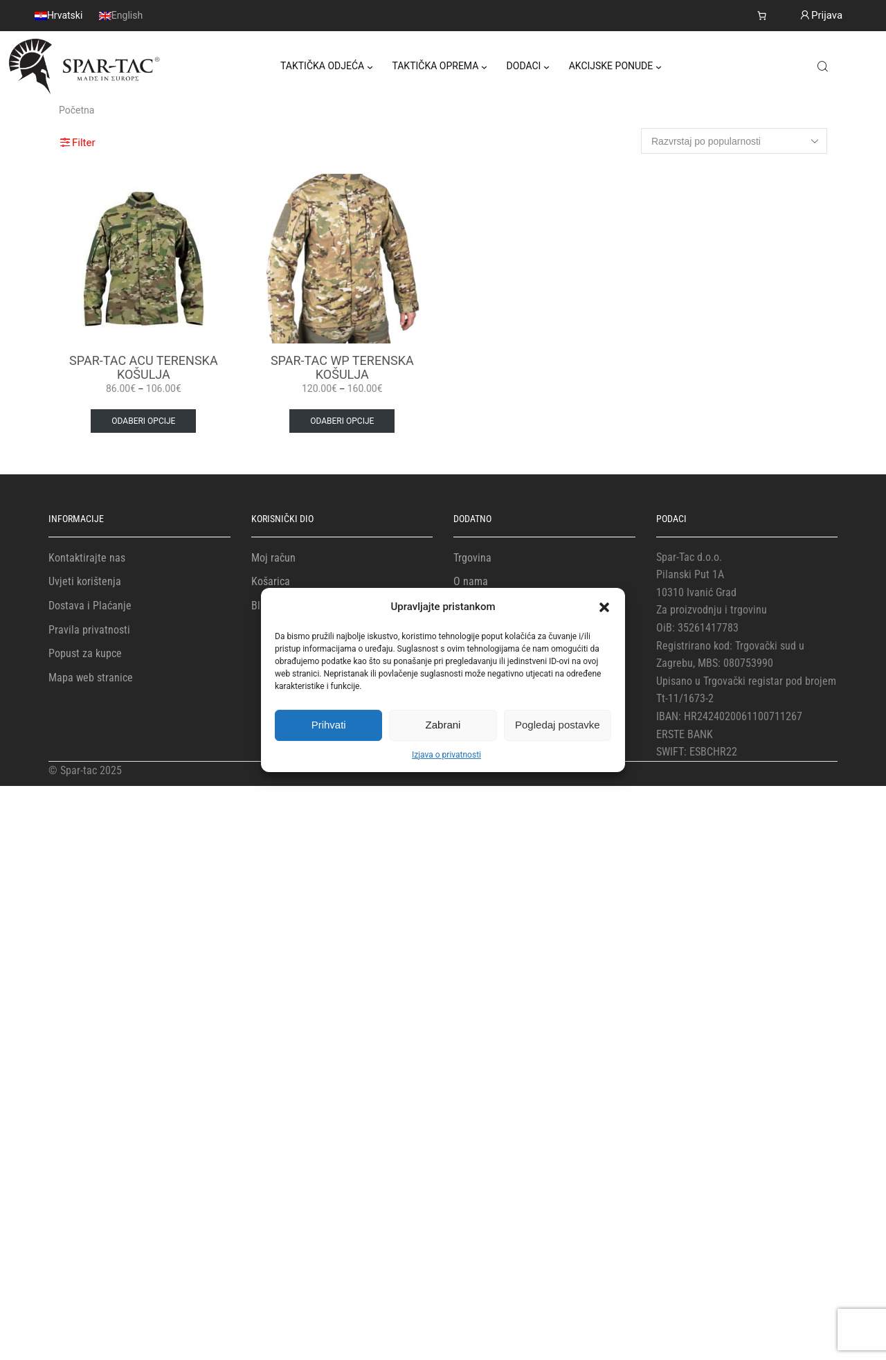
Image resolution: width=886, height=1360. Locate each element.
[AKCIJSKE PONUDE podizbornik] (659, 67)
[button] (604, 607)
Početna (76, 110)
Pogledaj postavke (557, 725)
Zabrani (443, 725)
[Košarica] (762, 15)
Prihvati (328, 725)
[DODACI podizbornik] (546, 67)
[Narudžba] (734, 141)
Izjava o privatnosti (446, 755)
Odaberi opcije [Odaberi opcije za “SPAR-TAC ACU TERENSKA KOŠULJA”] (143, 421)
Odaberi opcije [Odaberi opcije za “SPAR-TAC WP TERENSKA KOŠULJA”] (342, 421)
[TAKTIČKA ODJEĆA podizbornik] (370, 67)
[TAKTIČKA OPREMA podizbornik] (484, 67)
